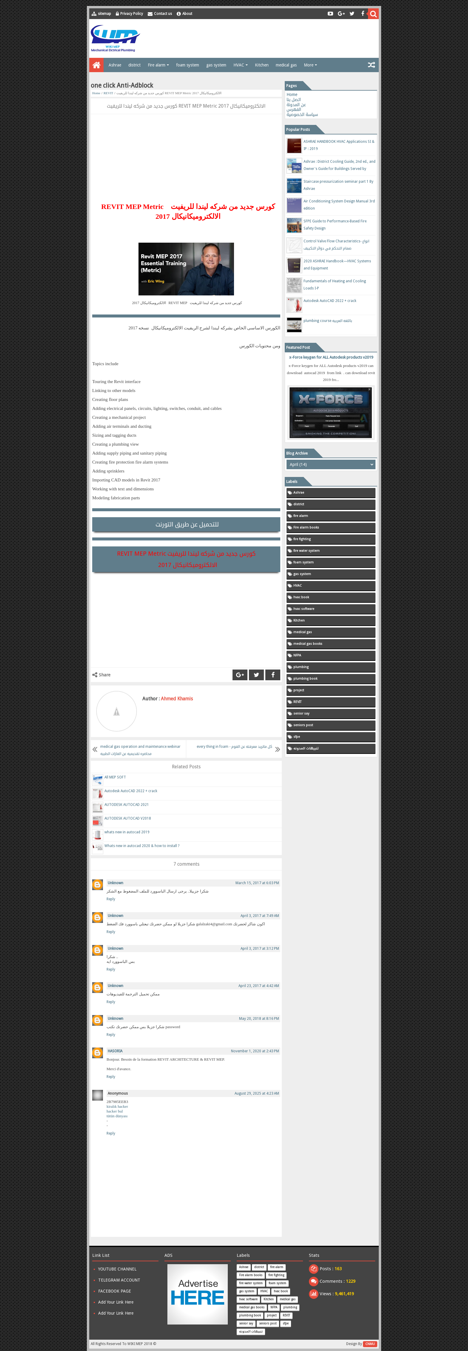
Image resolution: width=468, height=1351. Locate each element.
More (308, 65)
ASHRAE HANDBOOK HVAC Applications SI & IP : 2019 (339, 145)
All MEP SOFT (115, 783)
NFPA (297, 655)
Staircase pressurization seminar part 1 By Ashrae (338, 185)
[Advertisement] (268, 38)
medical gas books (307, 644)
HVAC (238, 65)
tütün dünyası (117, 1116)
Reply (111, 899)
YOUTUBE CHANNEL (117, 1269)
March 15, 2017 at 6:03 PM (257, 883)
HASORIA (115, 1051)
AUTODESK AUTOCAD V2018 (127, 824)
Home (96, 93)
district (134, 65)
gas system (216, 65)
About (187, 14)
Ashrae (115, 65)
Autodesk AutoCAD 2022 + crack (130, 797)
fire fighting (302, 539)
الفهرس (294, 109)
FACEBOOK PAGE (114, 1291)
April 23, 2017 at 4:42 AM (258, 986)
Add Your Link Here (115, 1302)
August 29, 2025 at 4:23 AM (257, 1093)
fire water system (306, 551)
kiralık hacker (117, 1106)
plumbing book (305, 679)
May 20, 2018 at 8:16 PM (259, 1019)
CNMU (370, 1344)
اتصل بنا (294, 99)
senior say (301, 713)
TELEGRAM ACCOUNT (119, 1280)
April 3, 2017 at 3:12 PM (260, 948)
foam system (187, 65)
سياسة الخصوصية (302, 114)
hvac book (301, 597)
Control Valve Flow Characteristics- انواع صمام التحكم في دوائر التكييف (336, 244)
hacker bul (115, 1111)
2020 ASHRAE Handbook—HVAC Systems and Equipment (337, 264)
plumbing (301, 667)
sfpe (296, 737)
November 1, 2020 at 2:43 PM (255, 1051)
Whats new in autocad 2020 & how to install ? (141, 852)
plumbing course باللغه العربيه (328, 321)
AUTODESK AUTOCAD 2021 (126, 810)
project (298, 690)
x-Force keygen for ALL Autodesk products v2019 (331, 357)
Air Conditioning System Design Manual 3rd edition (339, 204)
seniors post (303, 725)
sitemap (104, 14)
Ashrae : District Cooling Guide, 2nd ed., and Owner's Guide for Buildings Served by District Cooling (339, 166)
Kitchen (262, 65)
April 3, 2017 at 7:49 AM (260, 916)
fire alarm (300, 516)
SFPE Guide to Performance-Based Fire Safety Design (335, 224)
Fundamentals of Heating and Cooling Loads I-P (335, 284)
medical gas (286, 65)
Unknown (115, 883)
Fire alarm (156, 65)
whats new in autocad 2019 (127, 838)
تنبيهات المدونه (305, 748)
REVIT (108, 93)
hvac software (303, 609)
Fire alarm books (306, 527)
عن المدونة (296, 104)
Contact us (163, 14)
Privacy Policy (131, 14)
